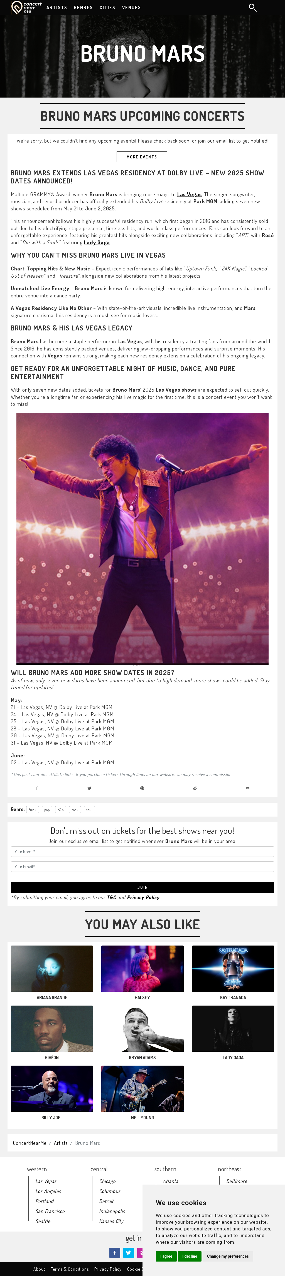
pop (47, 809)
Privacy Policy (143, 897)
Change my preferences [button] (228, 1256)
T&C (111, 897)
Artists (61, 1143)
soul (89, 809)
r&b (61, 809)
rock (75, 809)
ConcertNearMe (30, 1143)
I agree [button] (166, 1256)
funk (32, 809)
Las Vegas (189, 194)
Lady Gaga (97, 242)
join (142, 887)
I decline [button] (189, 1256)
